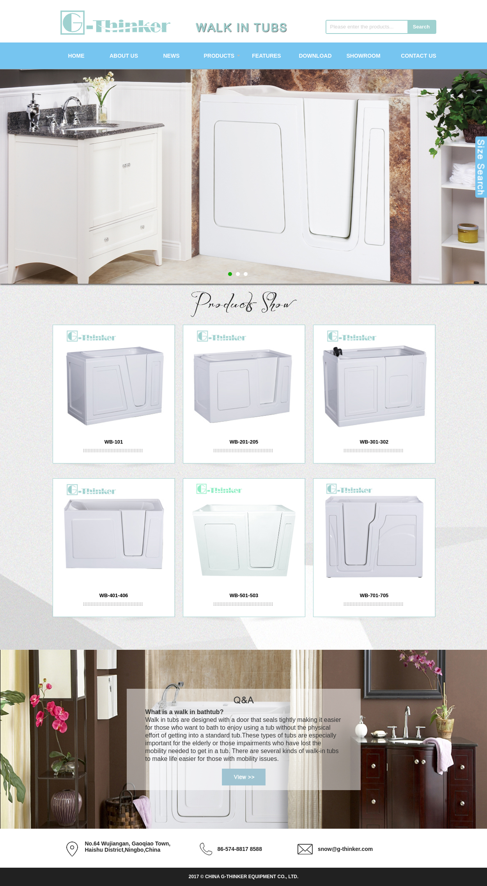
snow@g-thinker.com (345, 849)
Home (76, 56)
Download (315, 56)
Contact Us (418, 56)
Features (266, 56)
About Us (124, 56)
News (171, 56)
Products (219, 56)
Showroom (364, 56)
